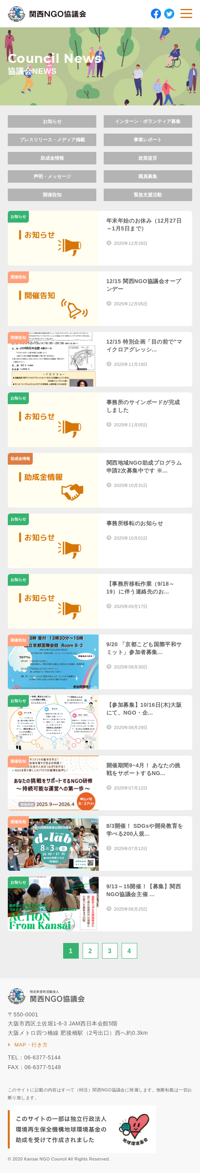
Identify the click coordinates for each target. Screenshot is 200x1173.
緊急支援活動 (148, 195)
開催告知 (52, 195)
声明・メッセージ (52, 176)
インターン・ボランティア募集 (148, 121)
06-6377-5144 (42, 1057)
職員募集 (147, 176)
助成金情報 (52, 158)
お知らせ (52, 121)
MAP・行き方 (31, 1045)
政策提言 (147, 158)
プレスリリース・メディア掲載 (52, 140)
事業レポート (148, 140)
